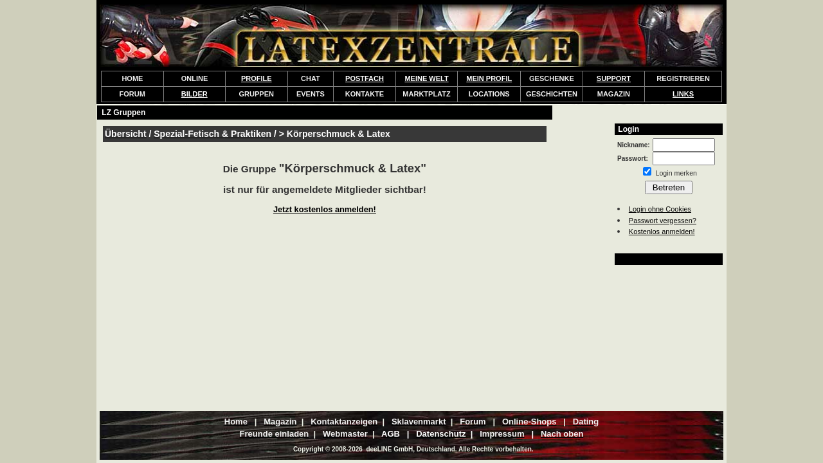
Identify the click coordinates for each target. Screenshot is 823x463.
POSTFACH (364, 78)
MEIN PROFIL (489, 78)
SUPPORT (614, 78)
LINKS (683, 94)
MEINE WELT (426, 78)
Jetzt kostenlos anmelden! (324, 209)
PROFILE (256, 78)
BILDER (194, 94)
